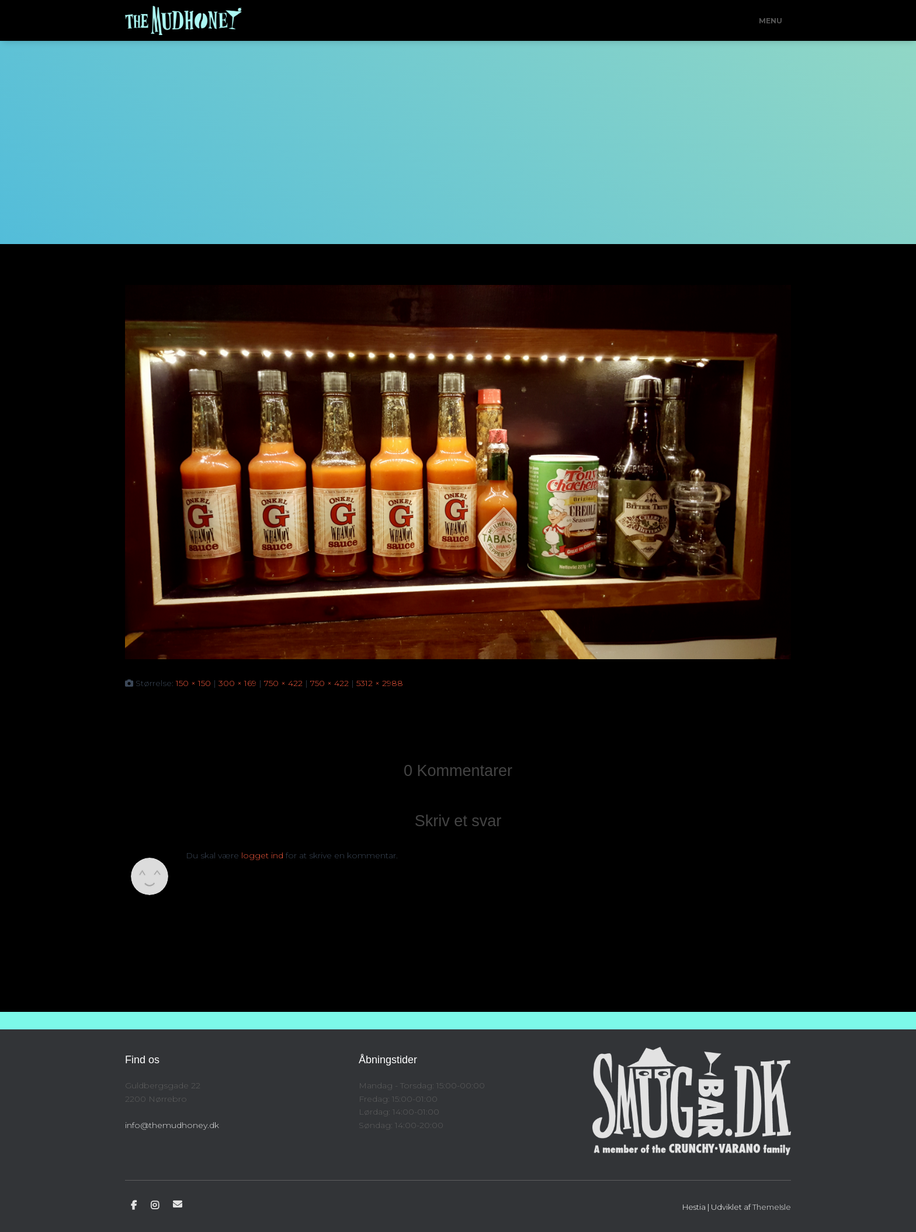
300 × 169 (237, 683)
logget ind (262, 855)
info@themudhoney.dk (172, 1125)
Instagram (155, 1205)
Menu (770, 20)
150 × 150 (193, 683)
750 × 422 (283, 683)
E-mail (177, 1203)
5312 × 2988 (379, 683)
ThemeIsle (771, 1207)
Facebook (134, 1205)
